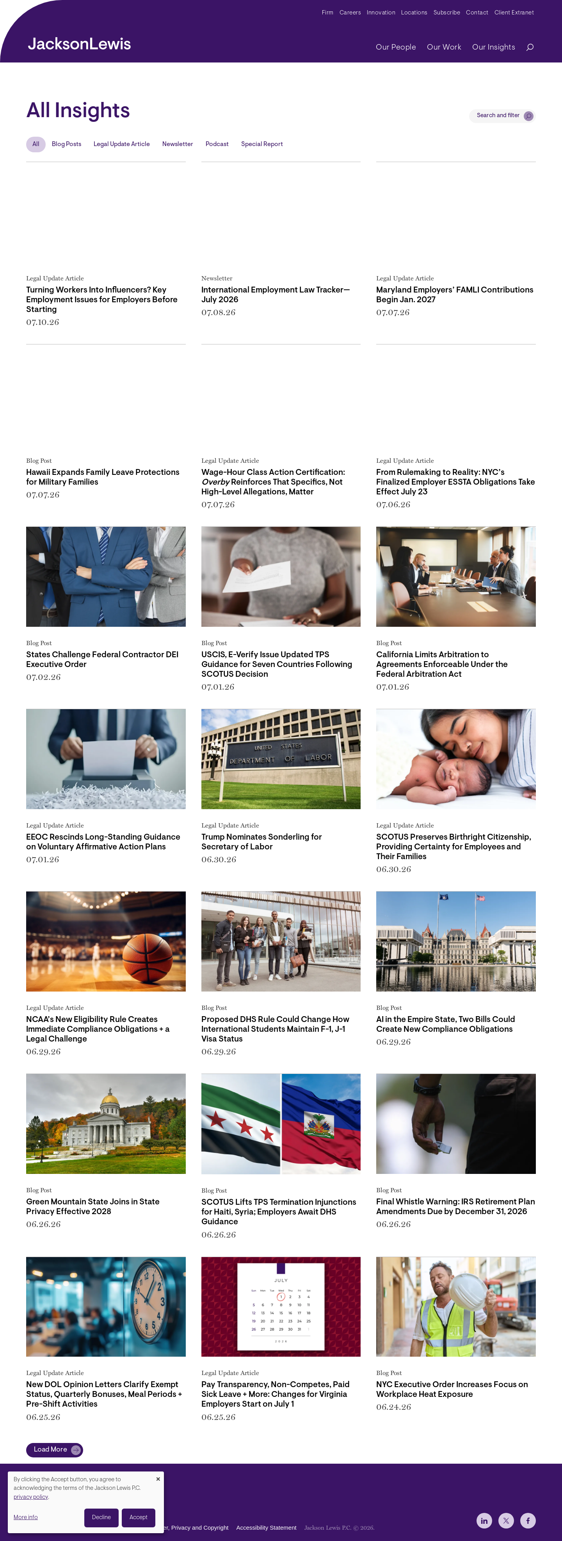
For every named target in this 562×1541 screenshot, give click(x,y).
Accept (139, 1518)
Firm (328, 13)
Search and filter (498, 116)
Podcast (217, 144)
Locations (414, 13)
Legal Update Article (122, 144)
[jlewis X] (506, 1521)
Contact (477, 13)
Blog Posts (66, 144)
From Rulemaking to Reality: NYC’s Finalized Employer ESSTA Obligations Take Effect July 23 (455, 482)
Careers (350, 13)
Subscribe (447, 13)
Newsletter (177, 144)
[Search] (526, 48)
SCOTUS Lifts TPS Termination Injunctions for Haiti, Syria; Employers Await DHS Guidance (278, 1212)
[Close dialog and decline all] (158, 1476)
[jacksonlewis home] (79, 41)
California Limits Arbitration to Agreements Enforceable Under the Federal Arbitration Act (442, 665)
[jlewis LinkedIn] (484, 1521)
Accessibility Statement (266, 1527)
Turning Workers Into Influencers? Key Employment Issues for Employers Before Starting (102, 300)
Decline (101, 1518)
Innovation (381, 13)
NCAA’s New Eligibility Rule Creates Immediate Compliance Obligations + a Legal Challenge (98, 1029)
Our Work (444, 48)
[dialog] (86, 1502)
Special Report (262, 144)
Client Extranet (514, 13)
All (35, 144)
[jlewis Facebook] (528, 1521)
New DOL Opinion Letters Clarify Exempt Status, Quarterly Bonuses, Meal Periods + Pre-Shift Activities (104, 1395)
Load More (50, 1450)
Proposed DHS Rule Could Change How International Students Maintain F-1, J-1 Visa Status (275, 1029)
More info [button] (26, 1518)
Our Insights (493, 48)
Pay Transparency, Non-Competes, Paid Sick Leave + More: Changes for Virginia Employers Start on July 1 (275, 1395)
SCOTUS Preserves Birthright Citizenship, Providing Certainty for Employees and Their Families (453, 847)
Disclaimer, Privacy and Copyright (184, 1527)
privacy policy (31, 1497)
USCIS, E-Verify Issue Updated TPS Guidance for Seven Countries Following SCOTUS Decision (276, 665)
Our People (396, 48)
